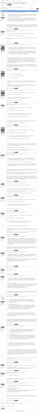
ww (1, 372)
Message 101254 (8, 12)
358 (12, 9)
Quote (17, 88)
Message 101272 (24, 275)
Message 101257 (8, 70)
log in (8, 8)
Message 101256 (8, 44)
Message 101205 (24, 30)
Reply (15, 88)
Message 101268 (8, 212)
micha (1, 363)
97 (5, 9)
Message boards (3, 7)
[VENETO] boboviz (2, 268)
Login (36, 0)
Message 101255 (8, 30)
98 (6, 9)
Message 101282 (8, 363)
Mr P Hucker (2, 44)
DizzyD (2, 236)
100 (8, 9)
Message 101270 (8, 236)
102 (10, 9)
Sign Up (34, 0)
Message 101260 (24, 126)
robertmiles (3, 212)
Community (18, 0)
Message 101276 (8, 275)
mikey (1, 12)
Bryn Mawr (2, 196)
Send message (2, 17)
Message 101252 (24, 70)
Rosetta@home (3, 0)
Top (37, 405)
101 (9, 9)
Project (10, 0)
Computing (13, 0)
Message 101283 (8, 372)
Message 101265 (8, 196)
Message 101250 (24, 12)
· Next (13, 9)
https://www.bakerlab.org (19, 411)
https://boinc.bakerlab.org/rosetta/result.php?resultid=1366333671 (21, 147)
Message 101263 (24, 236)
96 (4, 9)
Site (22, 0)
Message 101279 (8, 296)
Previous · (2, 9)
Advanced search (3, 5)
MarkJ (1, 30)
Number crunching (7, 7)
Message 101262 (8, 126)
